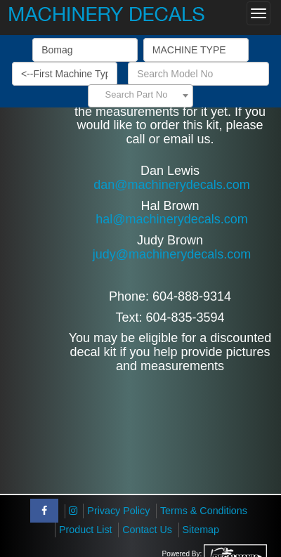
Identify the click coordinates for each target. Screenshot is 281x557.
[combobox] (140, 95)
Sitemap (201, 529)
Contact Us (147, 529)
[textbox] (140, 95)
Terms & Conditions (203, 510)
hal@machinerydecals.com (171, 219)
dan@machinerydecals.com (171, 185)
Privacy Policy (118, 510)
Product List (85, 529)
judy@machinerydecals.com (172, 254)
